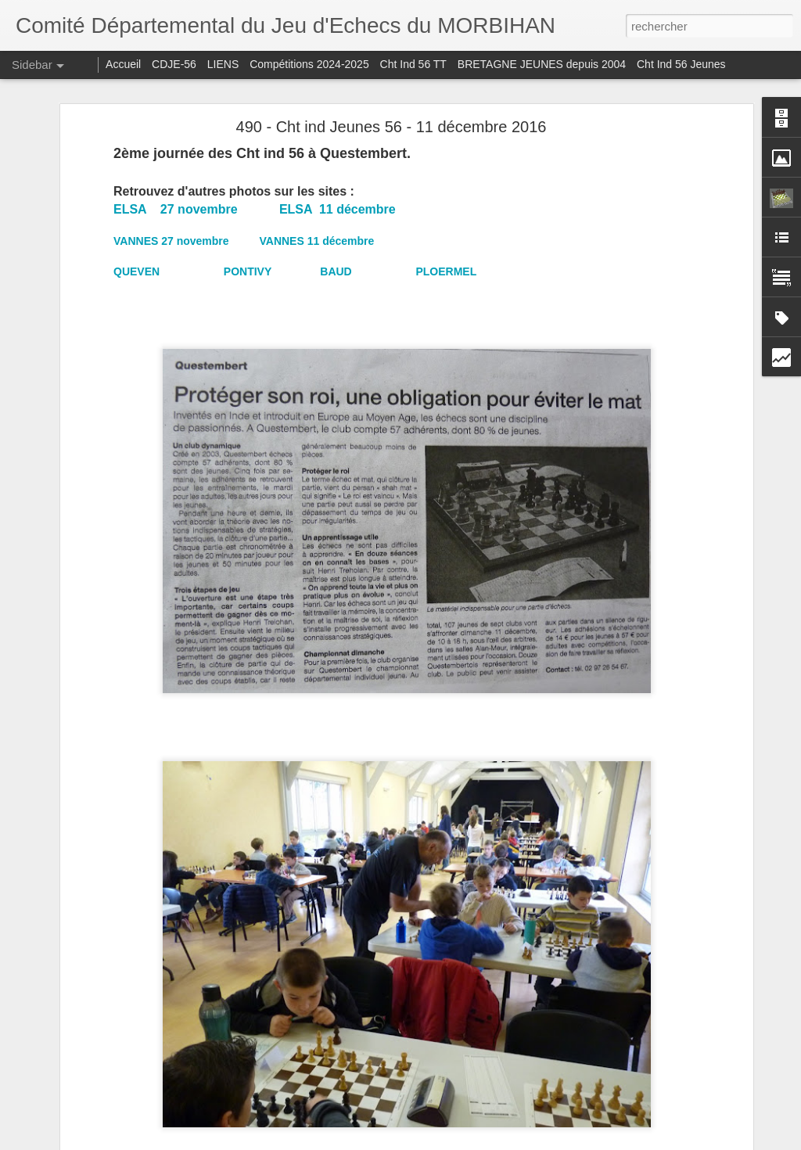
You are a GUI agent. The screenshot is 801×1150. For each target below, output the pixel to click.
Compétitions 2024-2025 (309, 64)
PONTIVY (249, 271)
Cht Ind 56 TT (413, 64)
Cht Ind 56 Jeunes (681, 64)
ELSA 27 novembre (175, 209)
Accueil (123, 64)
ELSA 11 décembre (337, 209)
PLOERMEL (445, 271)
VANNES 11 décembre (316, 241)
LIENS (223, 64)
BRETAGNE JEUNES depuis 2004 (543, 64)
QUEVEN (138, 271)
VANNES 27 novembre (171, 241)
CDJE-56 (174, 64)
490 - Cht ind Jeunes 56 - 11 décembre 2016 (391, 126)
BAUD (337, 271)
